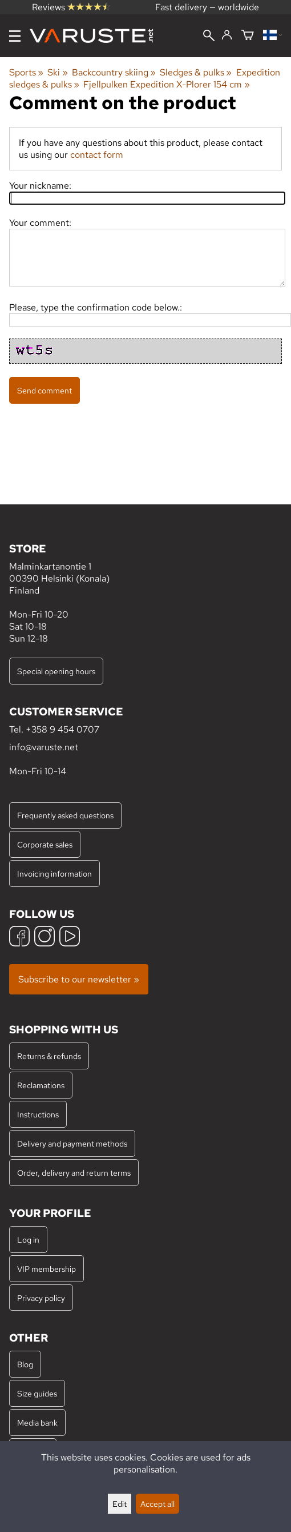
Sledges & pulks (196, 72)
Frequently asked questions (65, 815)
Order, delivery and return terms (74, 1172)
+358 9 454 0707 (62, 729)
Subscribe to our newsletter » (78, 979)
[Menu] (15, 36)
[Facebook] (19, 937)
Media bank (37, 1422)
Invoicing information (54, 873)
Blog (25, 1364)
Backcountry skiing (114, 72)
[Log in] (226, 35)
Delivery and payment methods (72, 1143)
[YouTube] (69, 937)
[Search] (209, 36)
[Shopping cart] (247, 36)
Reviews (71, 7)
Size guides (37, 1393)
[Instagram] (44, 937)
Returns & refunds (49, 1055)
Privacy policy (41, 1297)
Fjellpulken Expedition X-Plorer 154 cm (166, 84)
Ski (57, 72)
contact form (96, 155)
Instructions (38, 1114)
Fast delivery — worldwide (207, 7)
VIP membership (46, 1268)
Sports (26, 72)
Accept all (157, 1503)
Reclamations (40, 1085)
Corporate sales (44, 844)
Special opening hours (56, 671)
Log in (28, 1239)
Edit (119, 1503)
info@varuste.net (43, 747)
